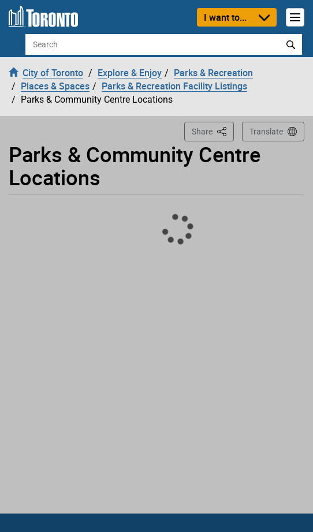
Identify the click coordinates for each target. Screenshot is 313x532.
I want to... (225, 17)
